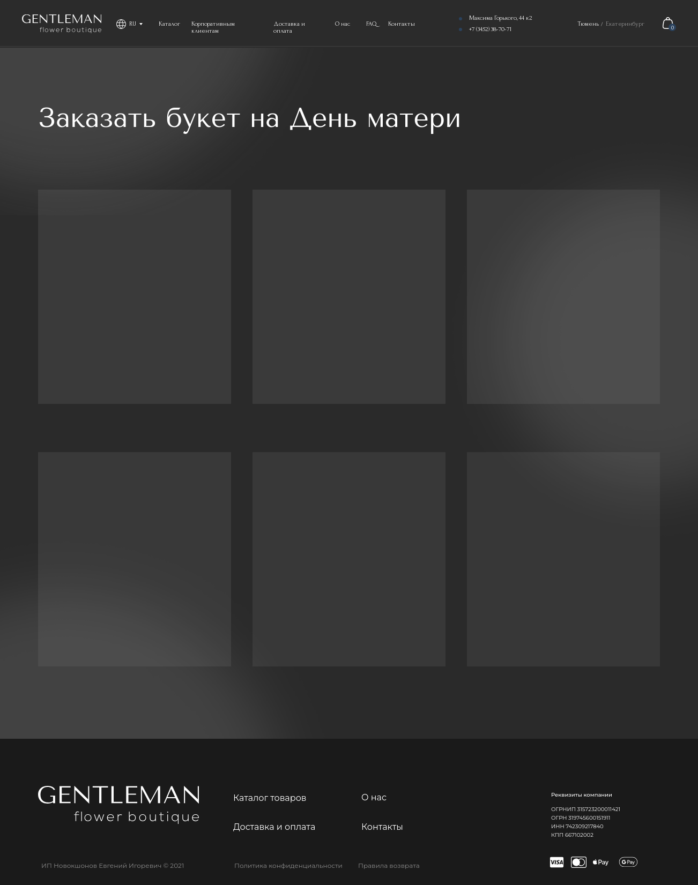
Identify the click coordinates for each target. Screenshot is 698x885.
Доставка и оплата (289, 27)
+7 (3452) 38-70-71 (490, 29)
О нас (342, 23)
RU (132, 23)
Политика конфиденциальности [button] (288, 865)
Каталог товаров (270, 798)
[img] (61, 23)
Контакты (401, 23)
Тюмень (588, 23)
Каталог (169, 23)
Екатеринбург (625, 23)
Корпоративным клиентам (213, 27)
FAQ (371, 23)
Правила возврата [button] (389, 865)
